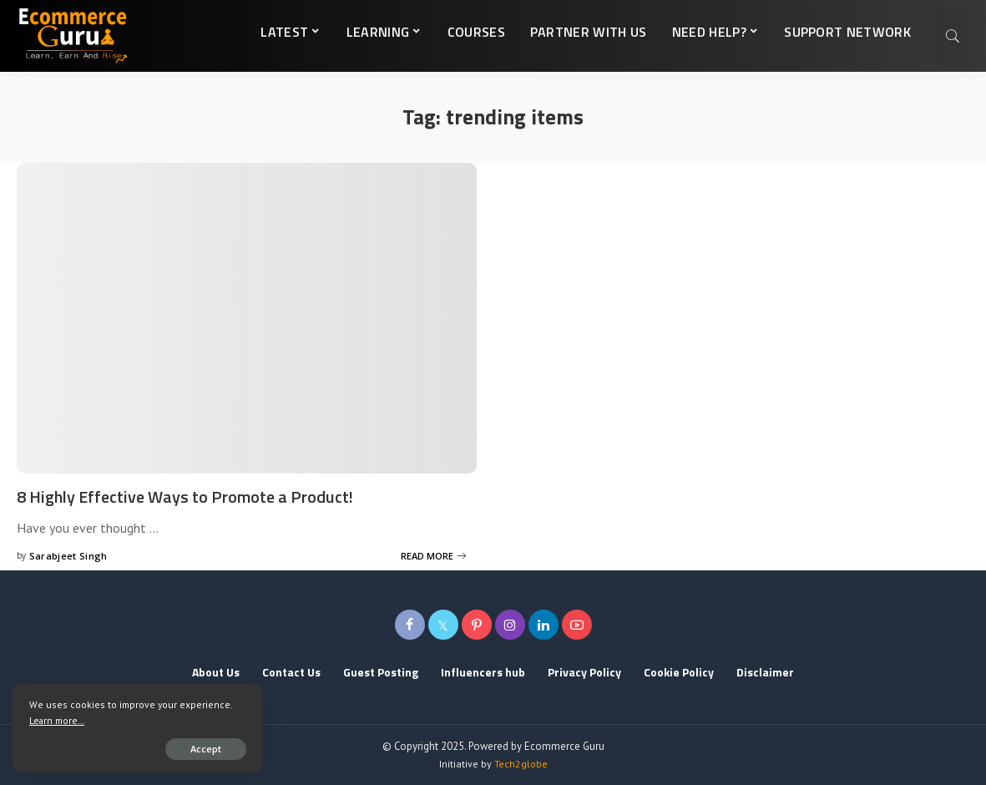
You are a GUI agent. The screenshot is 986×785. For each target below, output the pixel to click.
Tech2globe (521, 763)
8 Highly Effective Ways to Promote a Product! (185, 496)
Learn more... (56, 720)
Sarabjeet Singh (68, 555)
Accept (205, 748)
